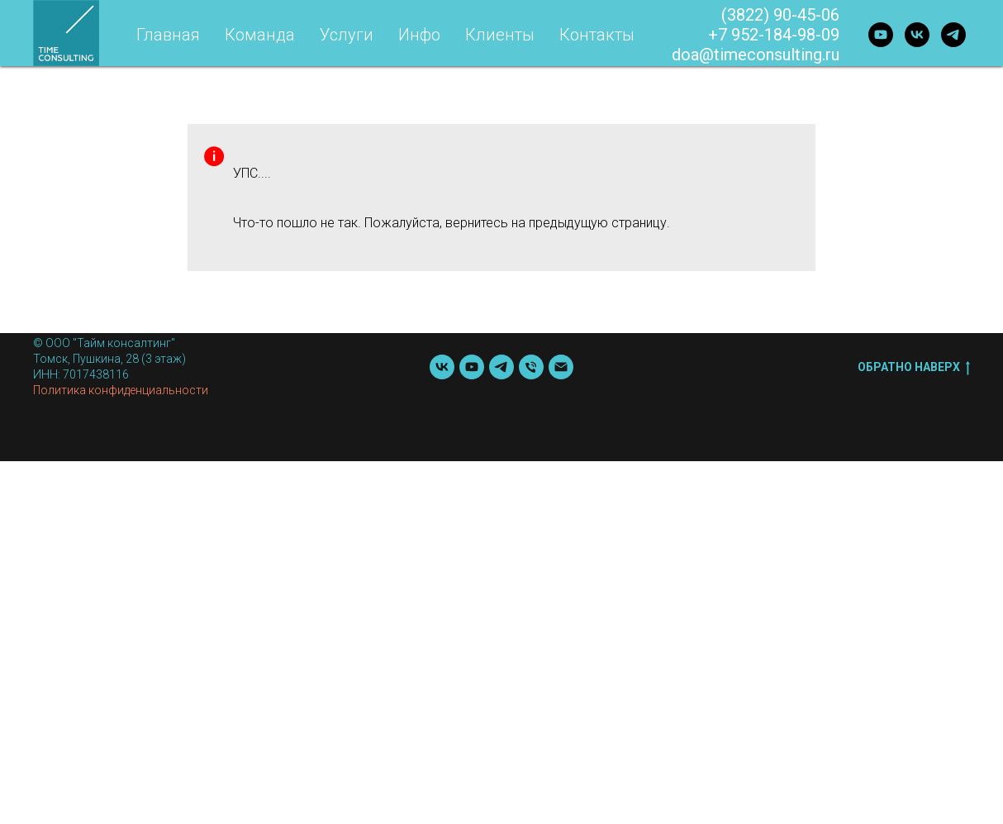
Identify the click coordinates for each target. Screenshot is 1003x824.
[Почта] (561, 367)
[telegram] (953, 34)
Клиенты (500, 35)
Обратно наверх (914, 367)
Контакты (597, 35)
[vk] (917, 34)
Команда (260, 35)
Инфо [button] (419, 35)
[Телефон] (531, 367)
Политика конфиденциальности (120, 390)
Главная (168, 35)
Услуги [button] (346, 35)
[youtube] (880, 34)
